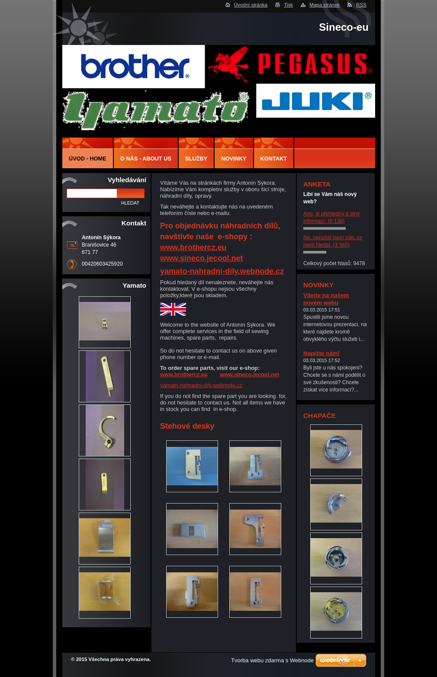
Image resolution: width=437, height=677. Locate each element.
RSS (361, 4)
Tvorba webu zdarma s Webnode (272, 660)
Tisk (288, 4)
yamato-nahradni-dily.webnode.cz (222, 271)
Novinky (233, 158)
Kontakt (273, 158)
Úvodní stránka (250, 4)
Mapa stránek (324, 4)
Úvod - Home (87, 158)
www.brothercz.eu (193, 247)
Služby (196, 158)
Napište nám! (321, 353)
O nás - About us (145, 158)
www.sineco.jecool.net (201, 258)
